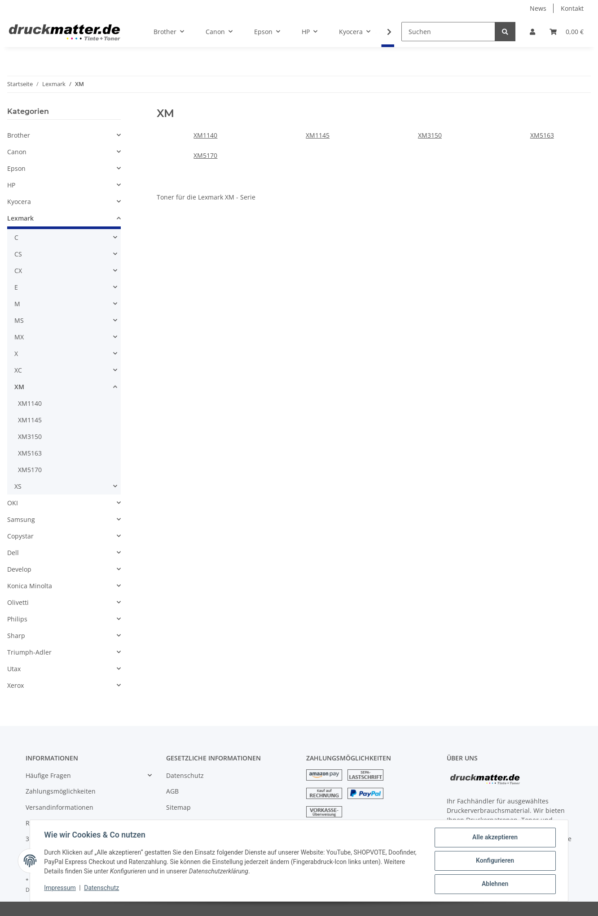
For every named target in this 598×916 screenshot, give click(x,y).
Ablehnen (494, 884)
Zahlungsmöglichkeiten (61, 791)
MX (19, 337)
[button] (532, 31)
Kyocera (19, 201)
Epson (16, 168)
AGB (172, 791)
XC (18, 370)
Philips (17, 619)
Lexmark (20, 218)
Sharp (16, 635)
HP (11, 185)
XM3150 (430, 135)
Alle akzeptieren (494, 837)
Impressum (60, 888)
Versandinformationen (59, 807)
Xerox (15, 685)
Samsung (21, 519)
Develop (19, 569)
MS (19, 320)
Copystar (20, 536)
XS (18, 486)
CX (18, 270)
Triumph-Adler (29, 652)
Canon (16, 152)
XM (19, 386)
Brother (18, 135)
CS (18, 254)
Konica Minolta (29, 586)
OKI (12, 503)
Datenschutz (185, 775)
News (538, 8)
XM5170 (205, 155)
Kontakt (572, 8)
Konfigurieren (494, 860)
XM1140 (205, 135)
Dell (13, 552)
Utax (14, 668)
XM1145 (318, 135)
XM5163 (542, 135)
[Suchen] (448, 31)
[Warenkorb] (566, 31)
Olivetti (18, 602)
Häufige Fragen (48, 775)
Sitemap (178, 807)
